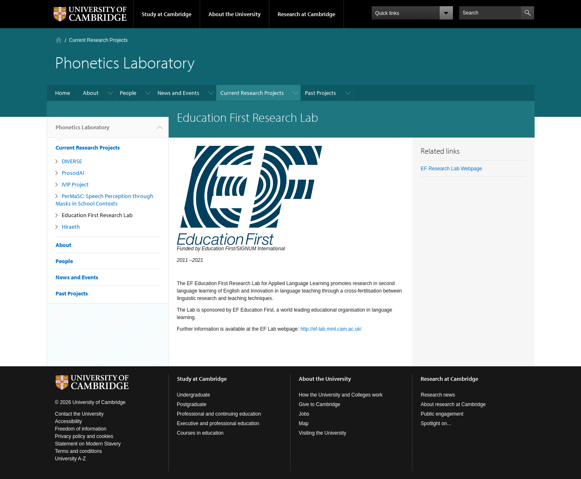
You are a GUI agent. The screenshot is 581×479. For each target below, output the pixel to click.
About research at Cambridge (453, 404)
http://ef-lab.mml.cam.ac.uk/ (330, 329)
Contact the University (79, 414)
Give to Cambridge (319, 404)
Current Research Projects (98, 40)
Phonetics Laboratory (82, 130)
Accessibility (68, 421)
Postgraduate (191, 404)
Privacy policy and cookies (84, 436)
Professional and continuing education (219, 414)
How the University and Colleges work (340, 395)
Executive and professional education (218, 423)
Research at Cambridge (306, 14)
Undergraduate (193, 395)
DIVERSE (72, 161)
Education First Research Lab (97, 215)
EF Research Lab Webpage (451, 169)
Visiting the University (322, 433)
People (128, 93)
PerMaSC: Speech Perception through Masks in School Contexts (104, 199)
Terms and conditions (78, 451)
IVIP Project (75, 184)
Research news (438, 395)
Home (58, 40)
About (91, 93)
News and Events (178, 93)
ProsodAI (73, 173)
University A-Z (70, 459)
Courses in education (200, 433)
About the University (234, 14)
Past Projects (320, 93)
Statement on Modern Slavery (88, 444)
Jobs (304, 414)
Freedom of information (81, 429)
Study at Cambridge (166, 14)
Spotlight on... (436, 423)
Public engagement (442, 414)
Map (303, 423)
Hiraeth (71, 226)
